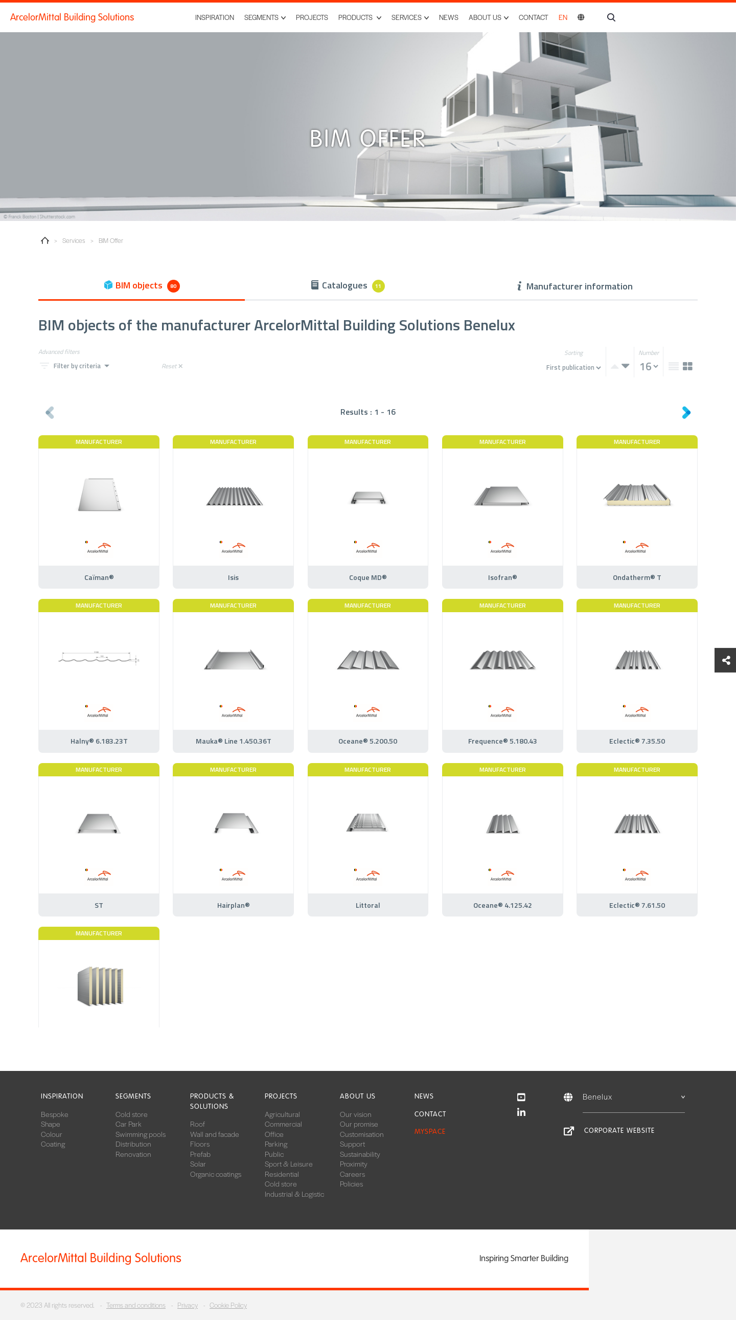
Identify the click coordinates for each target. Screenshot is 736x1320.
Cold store (132, 1114)
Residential (282, 1174)
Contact (533, 17)
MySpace (430, 1131)
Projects (312, 17)
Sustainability (360, 1154)
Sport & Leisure (289, 1163)
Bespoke (54, 1114)
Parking (276, 1143)
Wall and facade (214, 1134)
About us (358, 1096)
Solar (198, 1163)
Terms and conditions (136, 1305)
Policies (351, 1183)
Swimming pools (141, 1134)
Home (45, 240)
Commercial (283, 1123)
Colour (51, 1134)
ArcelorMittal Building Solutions (72, 17)
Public (274, 1154)
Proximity (353, 1163)
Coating (53, 1143)
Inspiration (214, 17)
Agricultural (282, 1114)
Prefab (200, 1154)
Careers (352, 1174)
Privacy (187, 1305)
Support (352, 1143)
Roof (197, 1123)
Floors (200, 1143)
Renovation (133, 1154)
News (448, 17)
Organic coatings (215, 1174)
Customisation (362, 1134)
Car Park (129, 1123)
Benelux (634, 1096)
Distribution (133, 1143)
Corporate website (619, 1130)
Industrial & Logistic (294, 1194)
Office (274, 1134)
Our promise (359, 1123)
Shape (50, 1123)
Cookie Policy (228, 1305)
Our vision (356, 1114)
